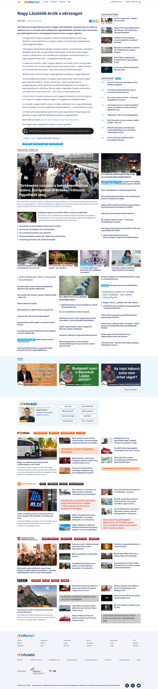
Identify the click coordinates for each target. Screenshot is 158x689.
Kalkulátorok (76, 484)
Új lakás (80, 433)
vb (46, 144)
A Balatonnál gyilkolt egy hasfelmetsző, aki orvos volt (28, 267)
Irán (70, 6)
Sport (34, 138)
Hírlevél (135, 643)
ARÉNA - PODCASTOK (132, 6)
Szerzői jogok (100, 685)
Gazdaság (20, 646)
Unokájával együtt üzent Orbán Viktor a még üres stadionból (62, 213)
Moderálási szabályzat (87, 685)
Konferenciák (68, 433)
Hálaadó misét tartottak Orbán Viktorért (117, 214)
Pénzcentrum (40, 433)
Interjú (66, 643)
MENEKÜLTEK (80, 539)
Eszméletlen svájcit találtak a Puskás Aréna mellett (40, 226)
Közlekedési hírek (54, 660)
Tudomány (44, 641)
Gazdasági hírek (124, 660)
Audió (112, 643)
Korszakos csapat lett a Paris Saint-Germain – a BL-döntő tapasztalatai (118, 295)
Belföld (19, 641)
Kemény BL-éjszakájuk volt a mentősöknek (36, 230)
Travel (55, 581)
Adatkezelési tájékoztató (70, 685)
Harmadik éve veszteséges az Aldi (121, 469)
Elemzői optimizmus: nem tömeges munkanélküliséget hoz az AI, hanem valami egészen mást (77, 344)
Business (36, 581)
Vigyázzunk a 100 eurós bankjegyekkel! (33, 316)
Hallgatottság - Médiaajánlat (42, 685)
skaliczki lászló (56, 144)
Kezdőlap (26, 138)
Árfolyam (54, 433)
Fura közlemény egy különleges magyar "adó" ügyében (61, 267)
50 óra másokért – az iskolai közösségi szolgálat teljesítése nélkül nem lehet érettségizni (123, 268)
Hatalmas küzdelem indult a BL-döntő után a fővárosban (42, 237)
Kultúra (43, 643)
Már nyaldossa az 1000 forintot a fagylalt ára (35, 310)
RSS (107, 685)
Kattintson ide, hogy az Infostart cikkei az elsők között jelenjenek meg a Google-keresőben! (59, 131)
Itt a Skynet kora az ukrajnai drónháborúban (73, 298)
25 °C (138, 2)
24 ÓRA (118, 78)
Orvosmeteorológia (91, 660)
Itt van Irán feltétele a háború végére (74, 312)
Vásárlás (53, 484)
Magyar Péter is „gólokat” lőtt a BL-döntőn (120, 303)
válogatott (38, 144)
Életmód (66, 646)
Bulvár (89, 641)
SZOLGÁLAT (66, 539)
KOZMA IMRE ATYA (50, 539)
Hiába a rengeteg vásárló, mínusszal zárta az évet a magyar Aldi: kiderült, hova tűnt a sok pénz (35, 516)
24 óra (48, 6)
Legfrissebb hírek (35, 660)
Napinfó (89, 646)
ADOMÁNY (94, 539)
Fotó (134, 641)
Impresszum (57, 685)
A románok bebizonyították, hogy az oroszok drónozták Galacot (118, 175)
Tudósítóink (67, 641)
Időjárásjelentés (72, 660)
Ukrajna (64, 6)
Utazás (63, 484)
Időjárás (135, 646)
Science (65, 581)
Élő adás (67, 406)
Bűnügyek (90, 643)
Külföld (19, 643)
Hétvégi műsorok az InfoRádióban (123, 286)
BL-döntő (55, 6)
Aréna (139, 660)
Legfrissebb (113, 641)
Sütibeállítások (115, 685)
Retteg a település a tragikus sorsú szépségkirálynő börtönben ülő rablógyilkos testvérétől (91, 269)
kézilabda (27, 144)
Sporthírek (108, 660)
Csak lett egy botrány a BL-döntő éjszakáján (37, 240)
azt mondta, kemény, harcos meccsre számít (59, 120)
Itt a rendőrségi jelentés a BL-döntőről (35, 233)
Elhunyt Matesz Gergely (27, 304)
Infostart (21, 21)
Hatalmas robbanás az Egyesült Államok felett (78, 335)
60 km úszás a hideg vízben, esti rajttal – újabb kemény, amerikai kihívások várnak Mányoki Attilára (120, 326)
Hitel (43, 484)
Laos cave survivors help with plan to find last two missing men (119, 618)
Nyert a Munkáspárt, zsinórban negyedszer (118, 190)
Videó (112, 646)
